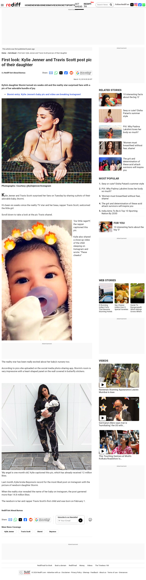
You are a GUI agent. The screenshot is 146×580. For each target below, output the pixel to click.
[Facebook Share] (65, 73)
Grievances (123, 572)
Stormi (39, 532)
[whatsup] (144, 4)
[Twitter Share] (60, 73)
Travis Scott (25, 532)
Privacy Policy (76, 572)
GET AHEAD (78, 5)
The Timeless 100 (102, 565)
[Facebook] (140, 4)
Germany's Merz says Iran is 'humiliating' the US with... (113, 424)
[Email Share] (50, 73)
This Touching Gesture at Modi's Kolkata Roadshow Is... (115, 457)
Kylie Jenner (9, 532)
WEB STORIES (107, 280)
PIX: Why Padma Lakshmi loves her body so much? (132, 129)
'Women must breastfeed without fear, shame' (132, 145)
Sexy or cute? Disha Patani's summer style (133, 113)
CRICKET (61, 5)
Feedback (94, 572)
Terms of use (112, 572)
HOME (28, 5)
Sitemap (86, 572)
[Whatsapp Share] (55, 73)
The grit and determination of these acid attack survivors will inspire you (133, 164)
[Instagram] (136, 4)
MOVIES (52, 5)
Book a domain (60, 565)
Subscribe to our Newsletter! (68, 517)
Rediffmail (73, 565)
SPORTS (70, 5)
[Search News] (110, 4)
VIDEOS (103, 360)
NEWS (34, 5)
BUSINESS (43, 5)
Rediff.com (41, 572)
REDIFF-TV (88, 5)
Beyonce (52, 532)
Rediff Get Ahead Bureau (14, 73)
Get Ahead (12, 53)
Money (82, 565)
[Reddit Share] (70, 73)
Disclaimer (66, 572)
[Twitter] (132, 4)
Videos (89, 565)
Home (4, 53)
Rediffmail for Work (44, 565)
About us (102, 572)
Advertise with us (53, 572)
